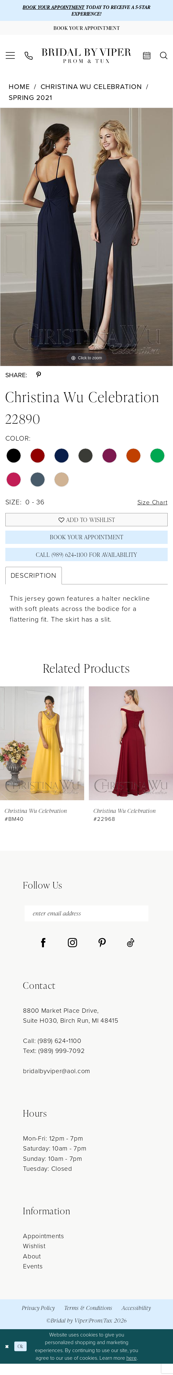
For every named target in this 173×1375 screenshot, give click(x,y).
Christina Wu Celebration (91, 90)
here (131, 1369)
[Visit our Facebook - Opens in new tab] (43, 954)
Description (34, 585)
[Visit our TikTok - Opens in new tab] (130, 954)
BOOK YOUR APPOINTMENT (50, 7)
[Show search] (163, 58)
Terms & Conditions (88, 1319)
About (32, 1267)
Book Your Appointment (86, 543)
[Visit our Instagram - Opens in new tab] (73, 954)
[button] (10, 58)
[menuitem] (10, 58)
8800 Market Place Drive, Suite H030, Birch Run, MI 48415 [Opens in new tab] (70, 1026)
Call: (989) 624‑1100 (52, 1052)
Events (33, 1277)
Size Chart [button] (151, 506)
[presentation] (42, 753)
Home (19, 90)
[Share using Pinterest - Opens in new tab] (38, 378)
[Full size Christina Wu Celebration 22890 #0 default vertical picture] (86, 240)
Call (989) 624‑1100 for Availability (87, 563)
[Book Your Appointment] (86, 30)
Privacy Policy (38, 1319)
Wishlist (34, 1257)
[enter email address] (86, 924)
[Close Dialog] (8, 1357)
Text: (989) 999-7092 (54, 1062)
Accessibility (136, 1319)
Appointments (43, 1247)
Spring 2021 (30, 101)
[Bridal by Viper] (86, 59)
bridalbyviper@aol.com (56, 1082)
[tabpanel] (86, 240)
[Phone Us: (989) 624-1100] (28, 59)
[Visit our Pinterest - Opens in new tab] (102, 954)
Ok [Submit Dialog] (22, 1357)
